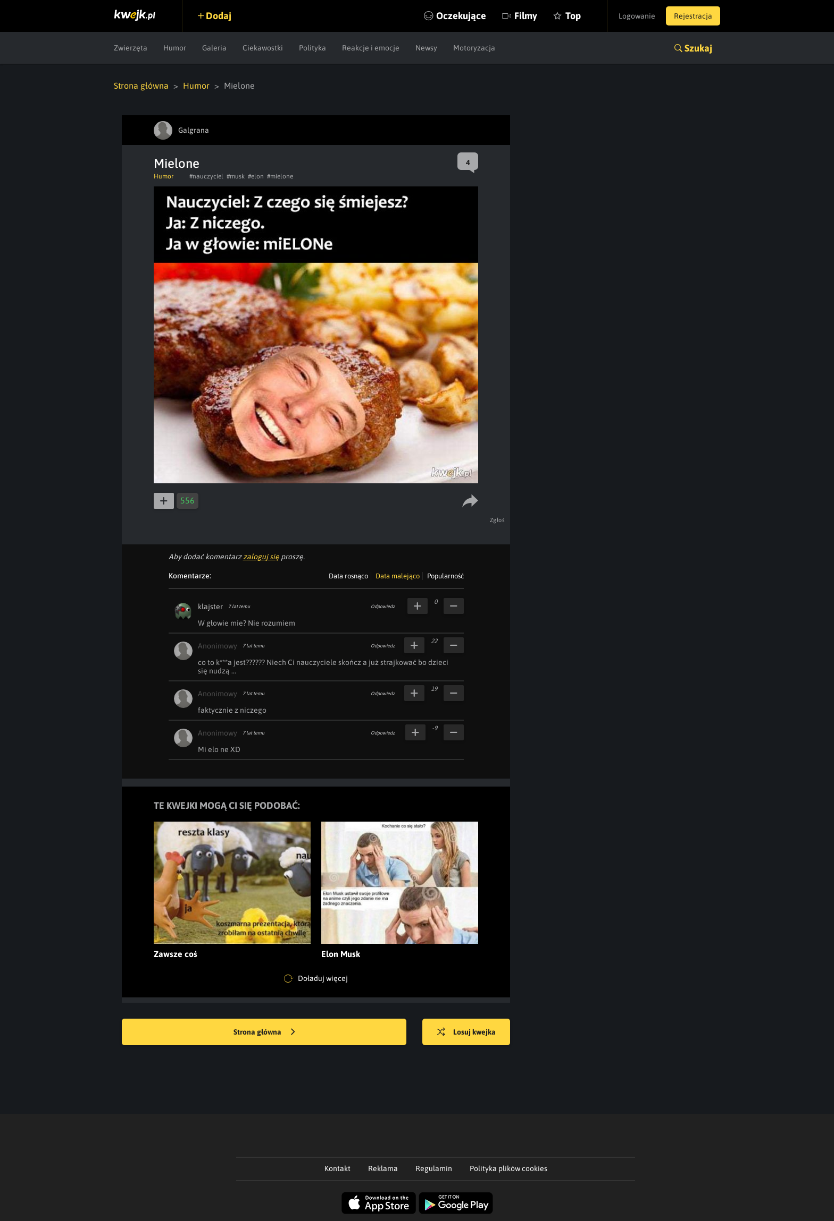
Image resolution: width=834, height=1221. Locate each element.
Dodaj (218, 15)
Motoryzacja (474, 48)
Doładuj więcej (316, 979)
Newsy (426, 48)
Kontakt (337, 1168)
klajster (210, 606)
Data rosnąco (348, 576)
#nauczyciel (206, 176)
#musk (236, 176)
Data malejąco (398, 576)
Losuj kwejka (466, 1032)
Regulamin (433, 1168)
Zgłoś (497, 520)
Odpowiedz (383, 606)
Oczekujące (461, 15)
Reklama (383, 1168)
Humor (174, 48)
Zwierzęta (130, 48)
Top (573, 15)
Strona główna (141, 85)
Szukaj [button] (698, 48)
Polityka (312, 48)
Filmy (525, 15)
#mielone (280, 176)
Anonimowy (217, 646)
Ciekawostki (263, 48)
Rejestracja (693, 16)
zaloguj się (261, 556)
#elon (256, 176)
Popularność (445, 576)
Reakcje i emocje (370, 48)
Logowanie (637, 16)
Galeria (214, 48)
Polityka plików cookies (508, 1168)
